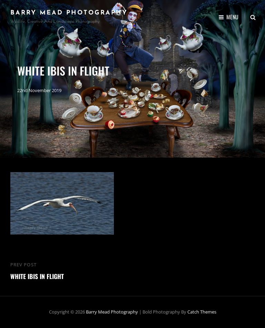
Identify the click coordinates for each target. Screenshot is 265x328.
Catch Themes (201, 312)
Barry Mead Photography (69, 13)
